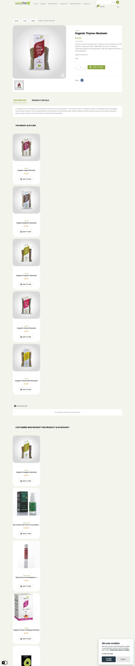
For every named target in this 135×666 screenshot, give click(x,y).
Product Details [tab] (40, 100)
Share (82, 80)
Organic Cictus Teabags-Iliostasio (26, 630)
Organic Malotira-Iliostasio (26, 223)
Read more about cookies (119, 650)
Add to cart (96, 67)
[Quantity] (81, 67)
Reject (123, 659)
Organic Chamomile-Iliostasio (26, 381)
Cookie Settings (107, 654)
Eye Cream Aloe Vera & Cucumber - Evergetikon (26, 525)
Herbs (77, 31)
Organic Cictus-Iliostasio (26, 328)
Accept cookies (109, 659)
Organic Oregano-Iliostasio (26, 276)
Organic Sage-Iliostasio (26, 170)
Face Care (26, 523)
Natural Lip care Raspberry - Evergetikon (26, 577)
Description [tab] (20, 100)
